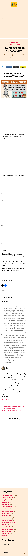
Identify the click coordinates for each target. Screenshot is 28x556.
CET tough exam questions (16, 315)
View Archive (5, 399)
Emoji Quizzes (6, 500)
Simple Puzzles (6, 527)
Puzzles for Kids (6, 520)
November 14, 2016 (19, 55)
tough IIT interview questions (17, 352)
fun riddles (6, 322)
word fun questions (16, 360)
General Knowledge (15, 322)
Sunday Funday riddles (14, 349)
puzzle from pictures (20, 332)
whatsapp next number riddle (15, 355)
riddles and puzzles (13, 338)
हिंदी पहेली (4, 536)
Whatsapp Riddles (7, 531)
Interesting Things (7, 511)
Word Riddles (5, 533)
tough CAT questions (13, 350)
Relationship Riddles (8, 522)
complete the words (20, 317)
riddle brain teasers (20, 335)
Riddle (5, 335)
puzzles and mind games (10, 333)
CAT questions (12, 313)
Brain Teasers (13, 312)
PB (7, 553)
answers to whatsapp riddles (15, 310)
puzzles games (21, 333)
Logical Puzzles (6, 513)
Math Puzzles (5, 515)
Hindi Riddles (5, 509)
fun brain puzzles (11, 320)
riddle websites (8, 337)
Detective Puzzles (7, 497)
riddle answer (11, 335)
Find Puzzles (5, 504)
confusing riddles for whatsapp (12, 318)
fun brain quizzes (21, 320)
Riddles (14, 337)
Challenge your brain (9, 317)
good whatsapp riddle (13, 327)
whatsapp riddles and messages (12, 357)
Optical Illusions (6, 518)
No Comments (15, 57)
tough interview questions (10, 354)
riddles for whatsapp (14, 340)
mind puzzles (11, 330)
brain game (7, 312)
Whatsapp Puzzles (14, 44)
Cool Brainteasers (14, 42)
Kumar (9, 55)
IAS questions (11, 328)
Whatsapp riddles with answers (12, 359)
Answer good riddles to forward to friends (15, 307)
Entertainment (6, 502)
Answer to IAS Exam (9, 308)
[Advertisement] (14, 24)
